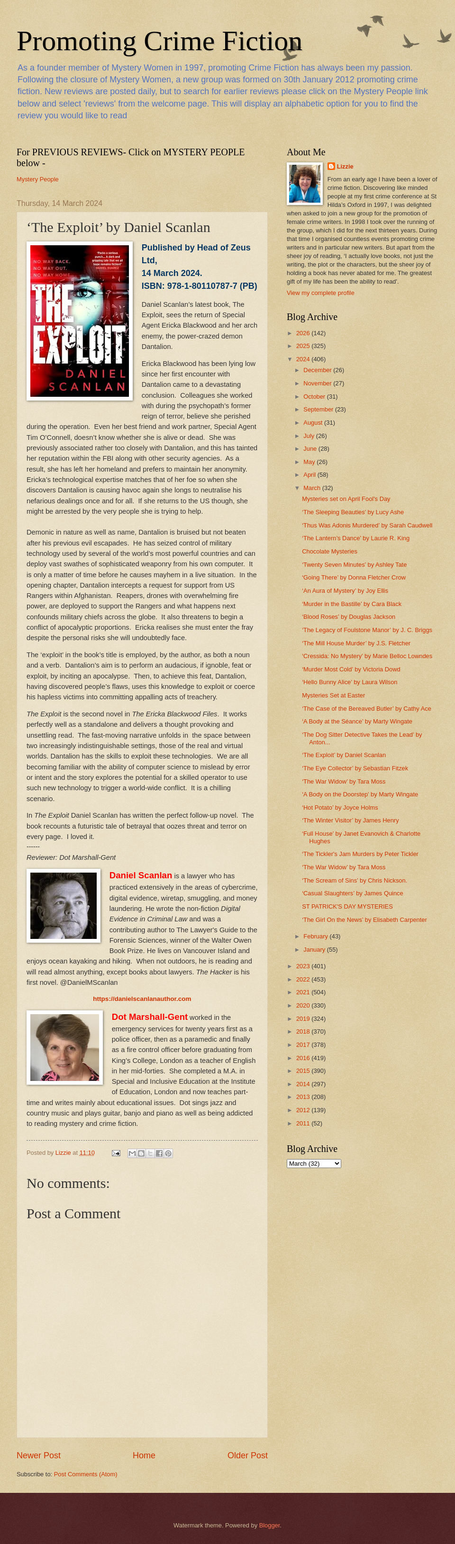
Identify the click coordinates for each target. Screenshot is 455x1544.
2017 (303, 1044)
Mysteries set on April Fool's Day (346, 498)
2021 (303, 992)
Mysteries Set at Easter (333, 695)
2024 (303, 359)
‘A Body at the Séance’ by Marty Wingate (357, 721)
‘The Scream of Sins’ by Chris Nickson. (354, 880)
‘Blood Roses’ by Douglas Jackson (348, 616)
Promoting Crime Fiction (159, 40)
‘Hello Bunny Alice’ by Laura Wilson (349, 682)
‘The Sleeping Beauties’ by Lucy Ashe (353, 512)
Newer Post (39, 1455)
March (312, 487)
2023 (303, 966)
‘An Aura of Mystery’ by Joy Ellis (345, 590)
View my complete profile (321, 292)
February (316, 936)
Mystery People (38, 179)
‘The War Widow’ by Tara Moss (343, 781)
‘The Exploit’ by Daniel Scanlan (344, 755)
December (318, 370)
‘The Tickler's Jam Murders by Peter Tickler (360, 853)
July (309, 435)
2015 (303, 1070)
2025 (303, 345)
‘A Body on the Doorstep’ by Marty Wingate (360, 794)
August (313, 422)
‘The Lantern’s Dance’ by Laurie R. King (356, 538)
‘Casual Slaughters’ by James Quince (352, 893)
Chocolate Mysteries (329, 551)
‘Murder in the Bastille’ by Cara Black (351, 603)
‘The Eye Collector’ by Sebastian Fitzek (355, 768)
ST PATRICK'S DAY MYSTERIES (347, 906)
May (310, 461)
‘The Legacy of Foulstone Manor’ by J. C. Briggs (367, 630)
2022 (303, 979)
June (310, 448)
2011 (303, 1123)
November (318, 383)
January (315, 949)
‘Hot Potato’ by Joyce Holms (340, 807)
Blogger (269, 1525)
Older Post (248, 1455)
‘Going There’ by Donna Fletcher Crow (354, 577)
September (319, 409)
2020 (303, 1005)
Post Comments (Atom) (86, 1474)
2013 (303, 1096)
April (310, 474)
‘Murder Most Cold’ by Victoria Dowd (351, 669)
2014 (303, 1084)
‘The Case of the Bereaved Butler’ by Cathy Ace (366, 708)
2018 (303, 1031)
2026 (303, 333)
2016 (303, 1058)
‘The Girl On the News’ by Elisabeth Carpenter (364, 919)
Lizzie (345, 166)
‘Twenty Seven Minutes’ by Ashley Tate (354, 564)
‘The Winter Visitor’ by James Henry (350, 820)
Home (144, 1455)
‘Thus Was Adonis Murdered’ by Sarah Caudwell (367, 525)
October (315, 396)
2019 (303, 1018)
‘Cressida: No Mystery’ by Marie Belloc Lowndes (367, 656)
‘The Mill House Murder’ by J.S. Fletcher (356, 643)
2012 (303, 1110)
